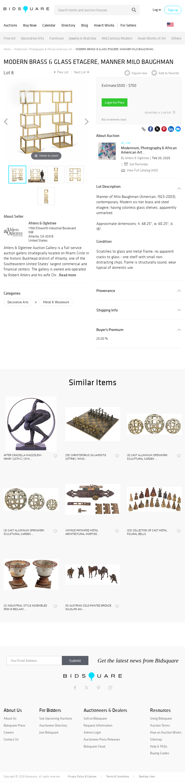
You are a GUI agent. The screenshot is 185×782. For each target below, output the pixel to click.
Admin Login (92, 732)
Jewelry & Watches (82, 38)
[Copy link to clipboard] (143, 129)
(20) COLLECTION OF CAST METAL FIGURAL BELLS (147, 532)
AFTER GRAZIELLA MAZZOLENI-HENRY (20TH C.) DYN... (23, 456)
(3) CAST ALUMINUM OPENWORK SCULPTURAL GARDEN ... (147, 456)
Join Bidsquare (49, 732)
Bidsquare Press (14, 725)
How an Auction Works (165, 732)
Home (7, 49)
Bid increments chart (114, 119)
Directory (68, 25)
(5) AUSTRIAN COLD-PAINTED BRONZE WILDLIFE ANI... (88, 607)
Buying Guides (159, 753)
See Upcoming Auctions (55, 718)
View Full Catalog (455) (139, 170)
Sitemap (156, 739)
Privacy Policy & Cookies (82, 776)
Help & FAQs (158, 746)
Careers (9, 732)
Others (176, 38)
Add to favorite (169, 73)
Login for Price (114, 102)
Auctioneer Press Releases (102, 739)
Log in (157, 10)
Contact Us (11, 739)
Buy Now (29, 25)
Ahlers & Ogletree (42, 223)
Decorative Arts (32, 38)
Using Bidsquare (161, 718)
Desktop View (147, 776)
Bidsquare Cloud (94, 746)
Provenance (105, 290)
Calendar (48, 25)
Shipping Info (107, 310)
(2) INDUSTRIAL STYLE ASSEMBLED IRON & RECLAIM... (25, 607)
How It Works (104, 25)
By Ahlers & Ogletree (135, 158)
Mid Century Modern (117, 38)
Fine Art (10, 38)
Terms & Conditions (117, 776)
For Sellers (128, 25)
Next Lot (81, 72)
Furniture (56, 38)
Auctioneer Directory (53, 725)
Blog (84, 25)
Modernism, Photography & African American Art (43, 49)
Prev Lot (60, 72)
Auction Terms (160, 725)
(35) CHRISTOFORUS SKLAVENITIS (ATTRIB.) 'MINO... (85, 456)
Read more (67, 274)
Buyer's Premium (109, 329)
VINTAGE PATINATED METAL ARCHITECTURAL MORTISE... (82, 532)
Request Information (98, 725)
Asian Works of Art (152, 38)
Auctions (10, 25)
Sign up (173, 10)
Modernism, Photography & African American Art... (149, 150)
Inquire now (139, 73)
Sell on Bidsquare (95, 718)
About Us (10, 718)
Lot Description (108, 186)
